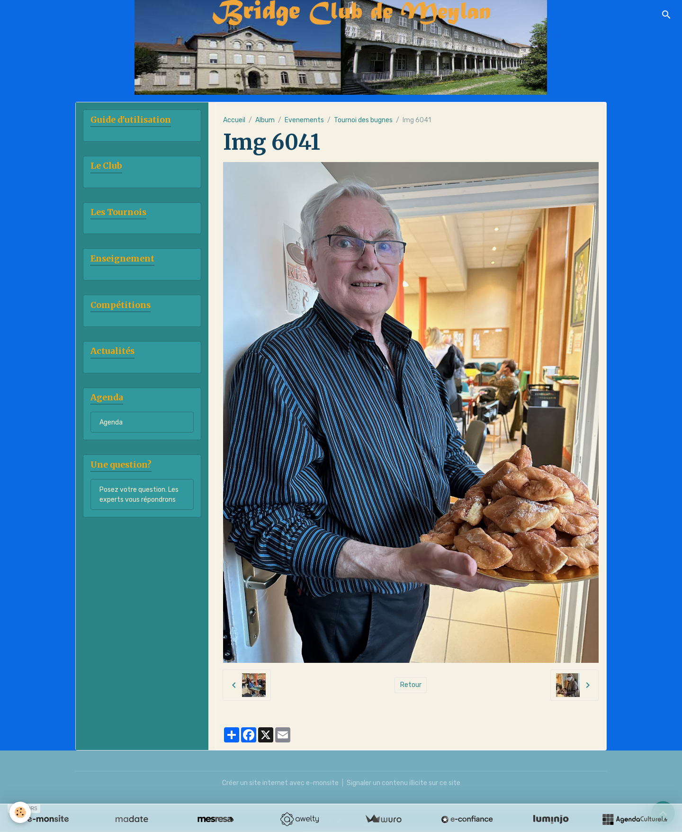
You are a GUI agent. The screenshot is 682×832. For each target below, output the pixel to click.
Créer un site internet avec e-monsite (280, 783)
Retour (411, 685)
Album (265, 120)
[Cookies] (20, 812)
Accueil (234, 120)
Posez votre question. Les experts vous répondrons (139, 495)
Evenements (304, 120)
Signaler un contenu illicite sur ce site (403, 783)
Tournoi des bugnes (363, 120)
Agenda (111, 422)
